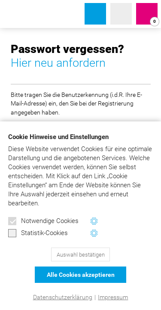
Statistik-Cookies (38, 233)
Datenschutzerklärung (62, 297)
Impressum (113, 297)
